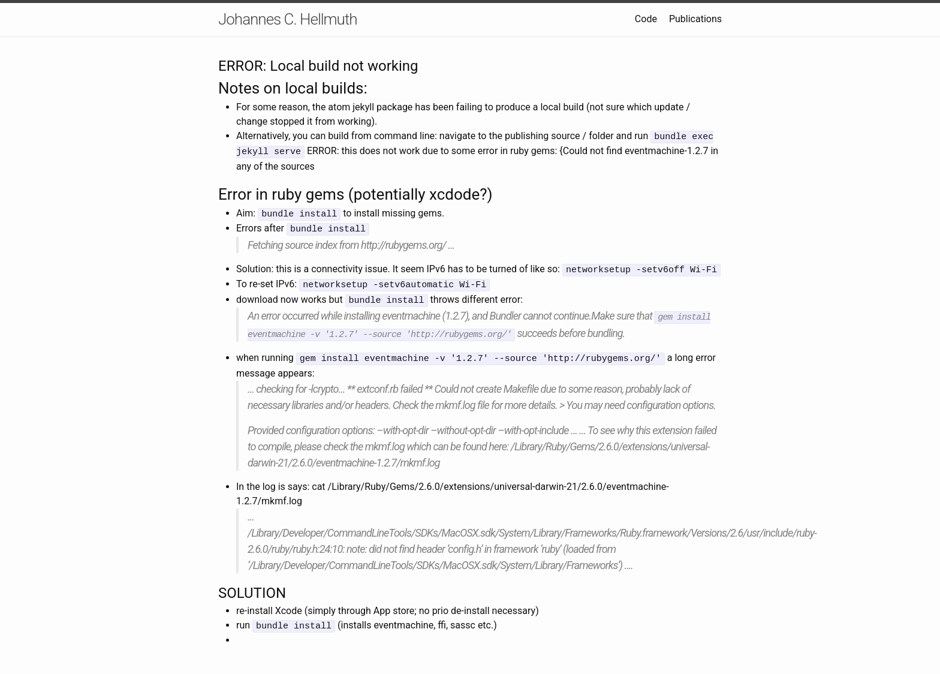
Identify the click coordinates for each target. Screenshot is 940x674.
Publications (695, 19)
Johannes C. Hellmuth (287, 19)
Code (646, 19)
